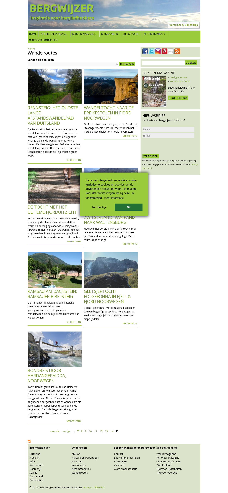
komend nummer (180, 81)
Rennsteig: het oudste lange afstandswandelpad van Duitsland (53, 115)
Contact (118, 454)
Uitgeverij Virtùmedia (168, 461)
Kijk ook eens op (166, 447)
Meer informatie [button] (114, 197)
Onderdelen (79, 447)
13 (106, 431)
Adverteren (120, 461)
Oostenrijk (35, 469)
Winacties (77, 461)
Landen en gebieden (41, 59)
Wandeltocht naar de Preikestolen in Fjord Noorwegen (109, 113)
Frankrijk (34, 457)
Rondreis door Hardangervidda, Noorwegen (47, 375)
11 (95, 431)
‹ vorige (66, 431)
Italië (32, 461)
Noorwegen (36, 465)
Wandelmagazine (166, 454)
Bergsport (130, 33)
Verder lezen (74, 159)
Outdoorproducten (43, 40)
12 (101, 431)
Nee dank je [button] (99, 207)
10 (90, 431)
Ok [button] (128, 207)
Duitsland (34, 454)
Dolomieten (36, 480)
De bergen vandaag (53, 33)
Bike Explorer (164, 465)
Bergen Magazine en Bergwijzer (134, 447)
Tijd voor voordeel (167, 472)
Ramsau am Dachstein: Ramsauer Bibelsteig (52, 293)
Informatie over (39, 447)
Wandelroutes (80, 472)
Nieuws (76, 454)
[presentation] (169, 146)
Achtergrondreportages (85, 457)
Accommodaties (81, 469)
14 (111, 431)
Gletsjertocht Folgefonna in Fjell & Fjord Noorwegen (107, 296)
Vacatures (119, 465)
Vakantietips (79, 465)
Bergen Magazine (84, 33)
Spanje (33, 472)
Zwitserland (36, 476)
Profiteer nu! (178, 97)
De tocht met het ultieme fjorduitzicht (52, 209)
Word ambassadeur (125, 469)
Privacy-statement (93, 487)
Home (33, 33)
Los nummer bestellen (127, 457)
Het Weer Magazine (167, 457)
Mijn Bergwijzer (154, 33)
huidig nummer (178, 77)
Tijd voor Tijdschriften (169, 469)
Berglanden (109, 33)
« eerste (54, 431)
